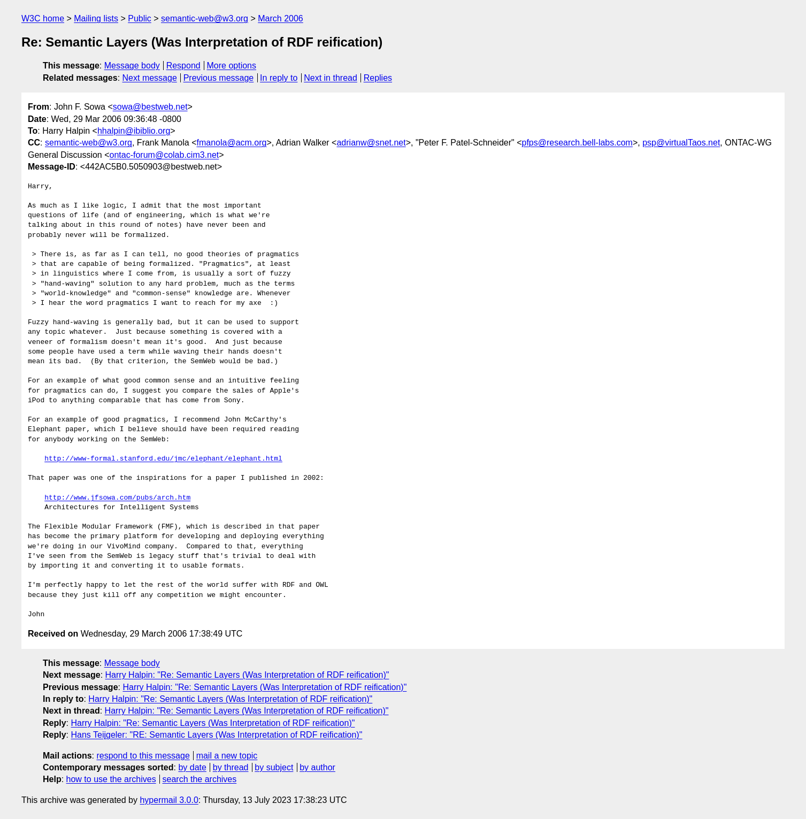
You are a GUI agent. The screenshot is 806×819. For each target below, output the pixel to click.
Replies (378, 77)
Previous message (218, 77)
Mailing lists (96, 18)
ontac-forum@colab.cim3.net (164, 154)
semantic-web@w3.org (204, 18)
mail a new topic (227, 755)
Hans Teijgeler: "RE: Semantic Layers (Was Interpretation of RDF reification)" (216, 734)
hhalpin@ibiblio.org (133, 130)
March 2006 (280, 18)
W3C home (42, 18)
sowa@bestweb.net (150, 106)
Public (139, 18)
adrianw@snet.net (370, 142)
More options (232, 65)
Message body (132, 65)
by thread (231, 767)
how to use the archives (111, 779)
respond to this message (142, 755)
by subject (274, 767)
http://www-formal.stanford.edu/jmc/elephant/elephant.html (163, 459)
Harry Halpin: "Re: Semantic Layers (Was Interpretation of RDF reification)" (247, 674)
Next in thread (330, 77)
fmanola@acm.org (231, 142)
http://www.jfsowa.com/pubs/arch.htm (117, 498)
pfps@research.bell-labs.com (576, 142)
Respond (183, 65)
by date (192, 767)
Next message (149, 77)
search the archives (200, 779)
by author (317, 767)
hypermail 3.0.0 (169, 800)
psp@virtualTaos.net (681, 142)
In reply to (278, 77)
